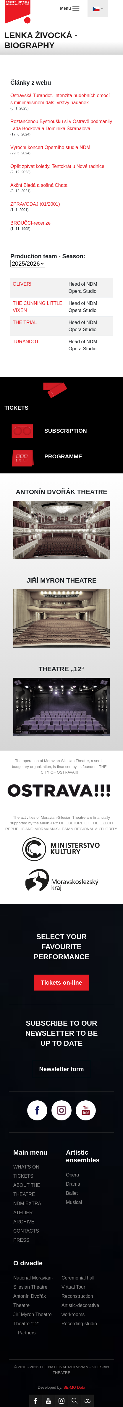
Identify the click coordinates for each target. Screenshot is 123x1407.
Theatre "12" (26, 1323)
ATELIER (23, 1212)
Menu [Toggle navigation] (69, 8)
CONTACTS (26, 1230)
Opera (72, 1174)
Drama (73, 1184)
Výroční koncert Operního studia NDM (50, 147)
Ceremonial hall (78, 1277)
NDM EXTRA (27, 1203)
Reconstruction (77, 1296)
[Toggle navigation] (98, 8)
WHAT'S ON (26, 1166)
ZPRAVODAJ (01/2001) (35, 204)
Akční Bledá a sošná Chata (38, 185)
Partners (26, 1332)
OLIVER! (22, 284)
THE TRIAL (25, 322)
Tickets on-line (61, 982)
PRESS (21, 1240)
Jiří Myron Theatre (32, 1314)
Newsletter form (61, 1069)
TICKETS (16, 408)
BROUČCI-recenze (30, 222)
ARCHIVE (23, 1221)
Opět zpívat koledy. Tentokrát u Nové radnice (57, 166)
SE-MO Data (74, 1387)
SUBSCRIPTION (65, 431)
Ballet (72, 1193)
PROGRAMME (63, 456)
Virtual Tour (73, 1287)
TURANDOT (26, 341)
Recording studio (79, 1323)
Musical (74, 1202)
